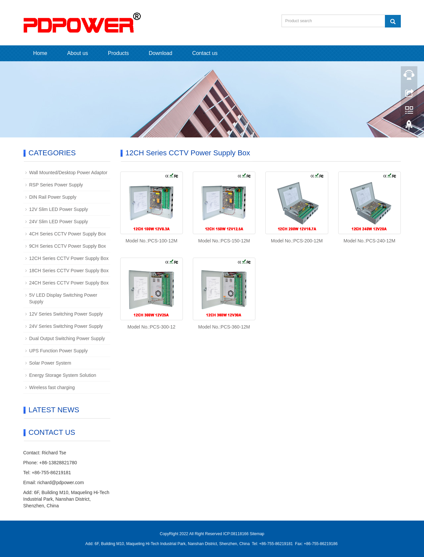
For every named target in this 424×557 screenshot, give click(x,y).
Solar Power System (50, 363)
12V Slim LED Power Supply (58, 209)
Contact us (204, 53)
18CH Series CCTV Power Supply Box (69, 270)
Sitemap (257, 534)
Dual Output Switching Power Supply (67, 338)
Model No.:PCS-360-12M (224, 326)
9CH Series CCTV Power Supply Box (67, 246)
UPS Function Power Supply (58, 350)
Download (160, 53)
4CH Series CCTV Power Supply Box (67, 233)
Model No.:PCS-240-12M (369, 240)
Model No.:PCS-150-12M (224, 240)
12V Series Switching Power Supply (66, 314)
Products (118, 53)
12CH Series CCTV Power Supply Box (69, 258)
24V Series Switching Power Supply (66, 326)
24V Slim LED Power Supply (58, 221)
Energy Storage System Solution (62, 375)
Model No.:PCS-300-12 (152, 326)
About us (77, 53)
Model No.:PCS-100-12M (151, 240)
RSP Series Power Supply (56, 184)
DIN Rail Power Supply (52, 197)
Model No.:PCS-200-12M (297, 240)
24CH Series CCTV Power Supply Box (69, 282)
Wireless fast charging (52, 387)
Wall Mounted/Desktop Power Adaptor (68, 172)
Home (40, 53)
